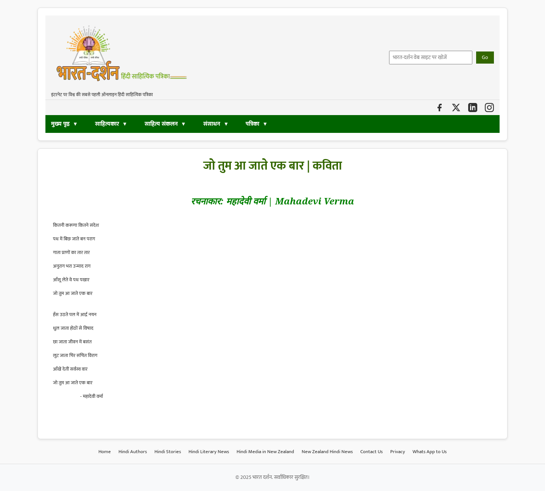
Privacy (397, 451)
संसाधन (212, 124)
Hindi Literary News (208, 451)
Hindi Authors (132, 451)
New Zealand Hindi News (327, 451)
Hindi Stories (167, 451)
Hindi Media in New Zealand (265, 451)
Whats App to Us (430, 451)
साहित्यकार (107, 124)
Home (104, 451)
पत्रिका (252, 124)
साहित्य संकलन (161, 124)
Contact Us (371, 451)
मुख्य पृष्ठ (60, 124)
